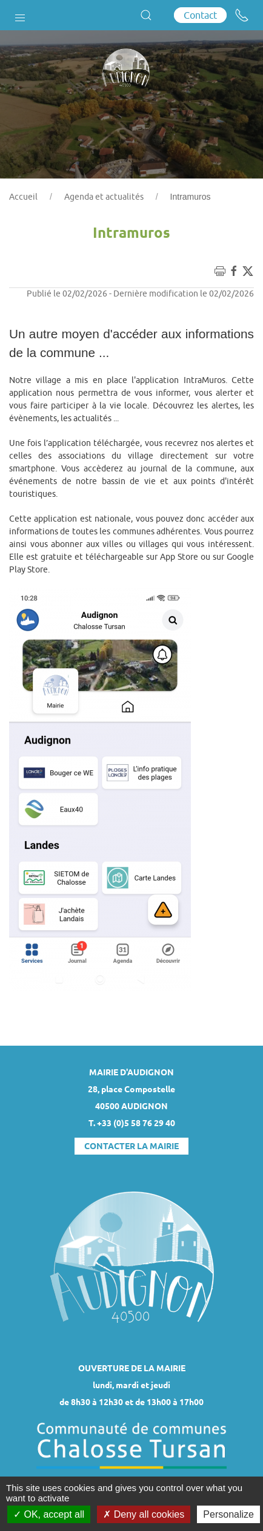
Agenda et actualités (104, 197)
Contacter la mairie (131, 1146)
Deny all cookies (143, 1514)
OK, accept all (48, 1514)
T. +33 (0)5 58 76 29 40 (131, 1123)
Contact (200, 15)
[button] (20, 15)
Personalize (228, 1514)
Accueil (23, 197)
